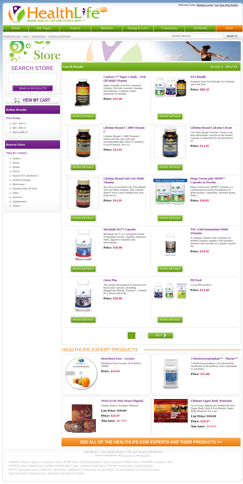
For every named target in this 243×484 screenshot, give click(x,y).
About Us (24, 461)
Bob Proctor (46, 469)
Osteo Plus (110, 280)
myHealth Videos (63, 465)
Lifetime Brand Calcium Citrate (211, 127)
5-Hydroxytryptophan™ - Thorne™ (214, 358)
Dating (136, 461)
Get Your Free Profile (226, 5)
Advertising (48, 461)
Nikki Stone (53, 473)
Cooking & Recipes (143, 465)
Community (169, 28)
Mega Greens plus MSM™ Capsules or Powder (208, 180)
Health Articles (99, 465)
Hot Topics (44, 28)
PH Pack (196, 280)
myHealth (200, 28)
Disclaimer (145, 455)
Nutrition (106, 28)
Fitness (106, 461)
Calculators (85, 465)
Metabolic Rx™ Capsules (119, 229)
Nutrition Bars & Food (25, 188)
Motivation (18, 184)
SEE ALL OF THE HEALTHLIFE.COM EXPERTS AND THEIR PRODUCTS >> (151, 442)
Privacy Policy (129, 455)
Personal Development (90, 461)
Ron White (66, 473)
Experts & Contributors (25, 175)
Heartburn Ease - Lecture (117, 358)
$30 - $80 (18, 127)
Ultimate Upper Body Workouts (211, 401)
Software (17, 197)
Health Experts (36, 465)
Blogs (170, 461)
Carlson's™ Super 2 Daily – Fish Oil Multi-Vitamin (124, 78)
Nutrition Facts (126, 465)
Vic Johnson (78, 473)
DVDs (16, 171)
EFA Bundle (198, 77)
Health (75, 461)
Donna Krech (90, 469)
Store (229, 28)
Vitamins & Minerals (59, 36)
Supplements (38, 36)
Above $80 (18, 132)
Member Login (205, 5)
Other (16, 192)
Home (16, 28)
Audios (16, 158)
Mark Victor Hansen (18, 473)
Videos (16, 205)
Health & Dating (22, 180)
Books (16, 162)
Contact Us (36, 461)
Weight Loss (117, 461)
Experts (75, 28)
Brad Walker (60, 469)
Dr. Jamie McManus (125, 469)
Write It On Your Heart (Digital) (122, 401)
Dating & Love (138, 28)
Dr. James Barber (106, 469)
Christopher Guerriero (28, 469)
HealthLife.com (12, 36)
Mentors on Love (38, 473)
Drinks (16, 167)
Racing (59, 461)
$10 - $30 (18, 123)
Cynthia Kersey (74, 469)
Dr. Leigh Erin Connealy (148, 469)
